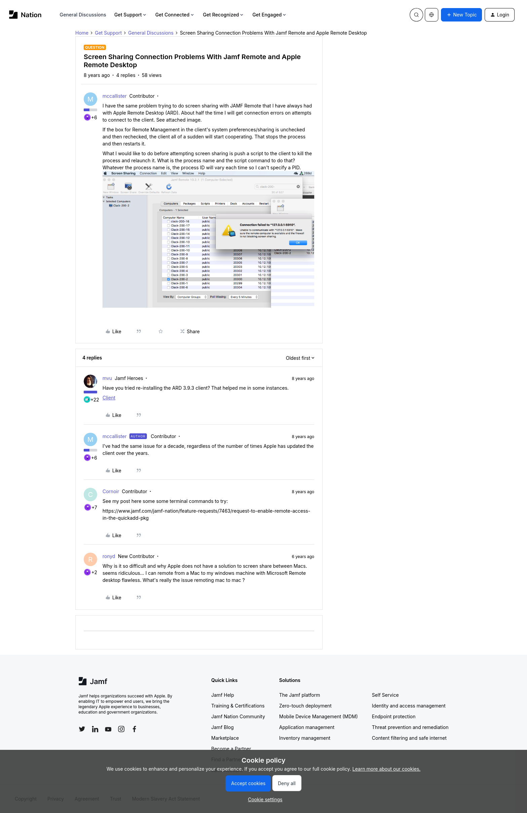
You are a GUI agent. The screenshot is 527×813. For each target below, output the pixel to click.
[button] (461, 15)
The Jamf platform (299, 695)
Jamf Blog (222, 727)
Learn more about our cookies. (387, 769)
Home (81, 33)
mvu (107, 378)
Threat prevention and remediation (410, 727)
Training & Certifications (238, 706)
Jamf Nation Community (238, 716)
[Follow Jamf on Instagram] (121, 729)
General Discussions (83, 14)
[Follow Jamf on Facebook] (134, 729)
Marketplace (225, 738)
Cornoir (111, 491)
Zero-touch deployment (305, 706)
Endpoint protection (394, 716)
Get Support (130, 14)
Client (109, 397)
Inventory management (304, 738)
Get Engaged (269, 14)
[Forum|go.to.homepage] (25, 14)
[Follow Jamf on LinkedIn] (95, 729)
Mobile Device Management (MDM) (318, 716)
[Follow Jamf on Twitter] (82, 729)
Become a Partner (231, 749)
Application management (306, 727)
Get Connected (175, 14)
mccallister (115, 96)
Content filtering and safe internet (409, 738)
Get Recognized (223, 14)
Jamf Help (222, 695)
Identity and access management (409, 706)
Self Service (385, 695)
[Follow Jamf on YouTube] (108, 729)
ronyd (109, 556)
